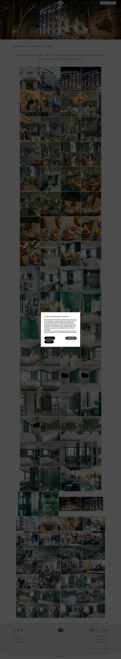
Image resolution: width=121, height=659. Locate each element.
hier (51, 331)
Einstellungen (71, 338)
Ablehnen (49, 342)
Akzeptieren (50, 338)
